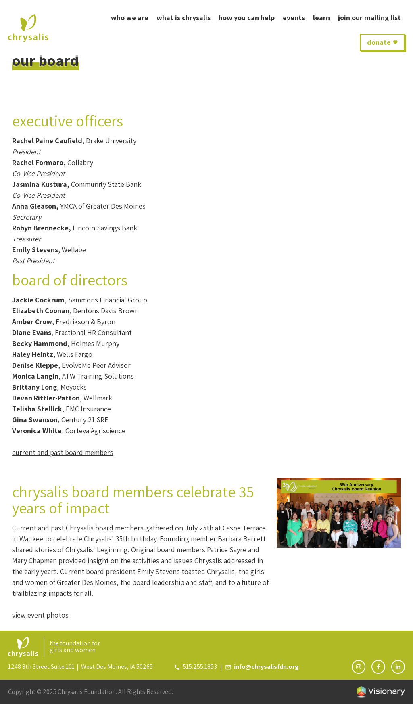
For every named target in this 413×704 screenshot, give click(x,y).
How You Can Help (247, 17)
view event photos (41, 615)
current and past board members (62, 452)
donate (379, 42)
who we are (129, 17)
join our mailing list (369, 17)
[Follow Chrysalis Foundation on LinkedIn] (398, 667)
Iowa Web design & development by (381, 692)
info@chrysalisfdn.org (266, 666)
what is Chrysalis (183, 17)
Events (294, 17)
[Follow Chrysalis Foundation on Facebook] (378, 667)
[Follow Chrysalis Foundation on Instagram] (358, 667)
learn (321, 17)
